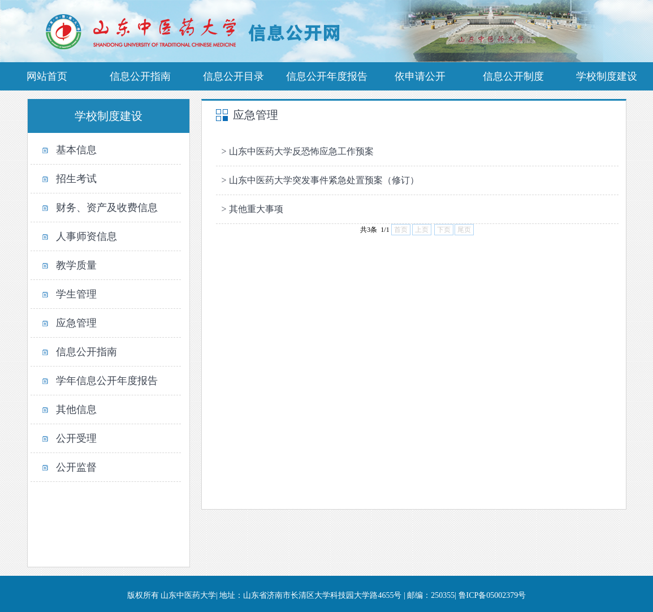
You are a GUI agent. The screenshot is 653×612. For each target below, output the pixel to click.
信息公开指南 (86, 351)
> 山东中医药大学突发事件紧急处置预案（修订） (320, 180)
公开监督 (76, 467)
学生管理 (76, 294)
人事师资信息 (86, 236)
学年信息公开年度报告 (107, 380)
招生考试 (76, 178)
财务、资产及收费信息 (107, 207)
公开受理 (76, 438)
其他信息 (76, 409)
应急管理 (76, 323)
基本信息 (76, 150)
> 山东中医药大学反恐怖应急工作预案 (298, 151)
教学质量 (76, 265)
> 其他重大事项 (252, 209)
